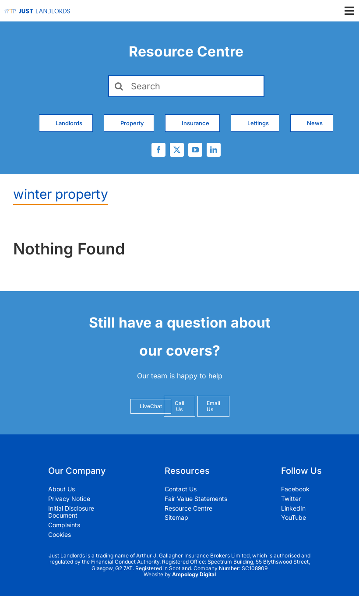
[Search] (186, 86)
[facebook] (158, 150)
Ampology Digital (194, 574)
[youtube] (195, 150)
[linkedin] (214, 150)
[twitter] (177, 150)
